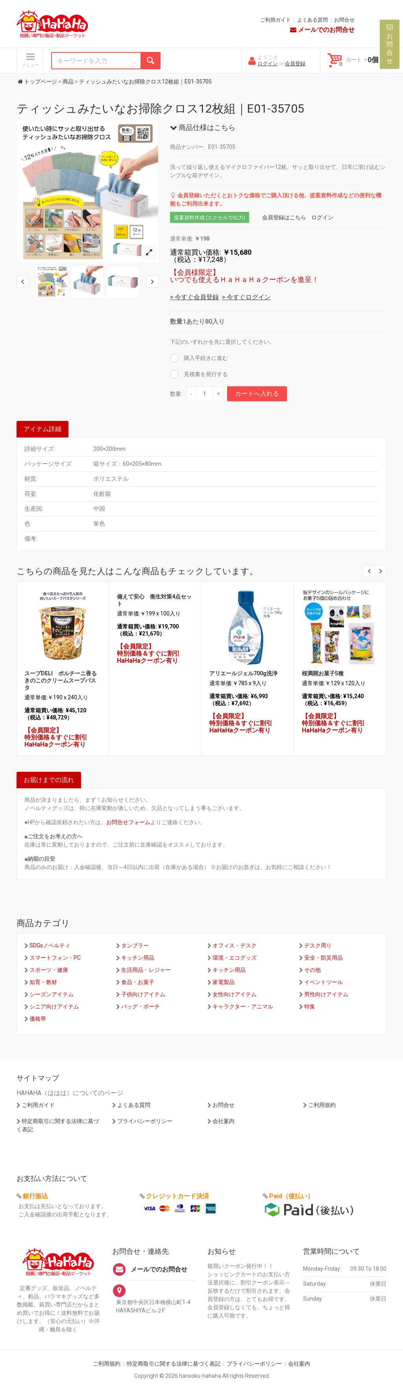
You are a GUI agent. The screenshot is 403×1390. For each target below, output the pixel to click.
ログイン (267, 64)
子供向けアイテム (143, 994)
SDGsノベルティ (50, 945)
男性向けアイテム (326, 994)
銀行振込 (35, 1196)
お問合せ (344, 20)
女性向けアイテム (235, 994)
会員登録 (295, 64)
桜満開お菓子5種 (323, 673)
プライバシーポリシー (144, 1121)
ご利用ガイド (275, 20)
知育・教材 (43, 982)
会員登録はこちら (284, 217)
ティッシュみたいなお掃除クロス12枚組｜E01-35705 (160, 108)
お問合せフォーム (128, 822)
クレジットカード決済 (177, 1196)
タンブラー (135, 945)
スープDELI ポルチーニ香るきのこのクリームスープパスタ (60, 680)
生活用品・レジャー (146, 970)
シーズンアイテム (52, 994)
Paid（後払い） (291, 1196)
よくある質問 (312, 20)
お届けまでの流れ (49, 780)
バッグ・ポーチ (140, 1006)
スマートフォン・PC (55, 957)
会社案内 (224, 1121)
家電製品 (224, 982)
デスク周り (318, 945)
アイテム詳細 (42, 429)
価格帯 (38, 1019)
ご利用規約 (322, 1105)
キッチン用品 (137, 957)
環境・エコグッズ (235, 957)
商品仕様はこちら (202, 127)
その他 (312, 970)
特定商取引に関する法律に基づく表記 (173, 1363)
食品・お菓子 (137, 982)
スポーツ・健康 (49, 970)
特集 (309, 1006)
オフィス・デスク (235, 945)
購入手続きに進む (205, 358)
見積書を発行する (205, 374)
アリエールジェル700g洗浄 (243, 673)
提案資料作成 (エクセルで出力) (209, 218)
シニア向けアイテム (54, 1006)
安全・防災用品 (323, 957)
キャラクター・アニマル (243, 1006)
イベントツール (323, 982)
